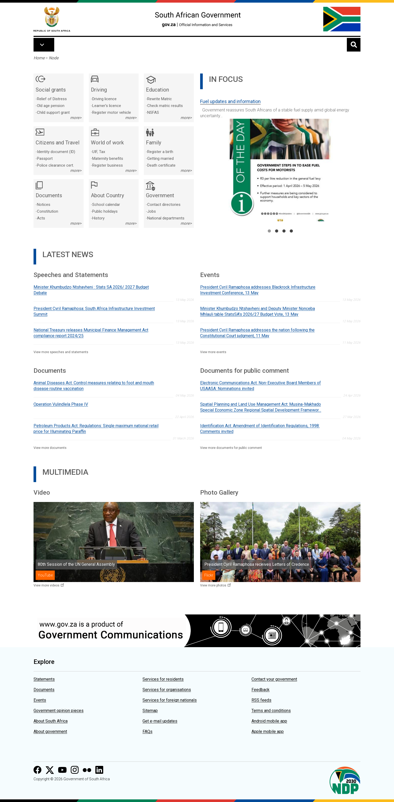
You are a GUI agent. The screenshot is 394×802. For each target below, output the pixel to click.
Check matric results (165, 105)
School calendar (106, 204)
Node (53, 57)
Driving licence (104, 99)
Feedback (260, 689)
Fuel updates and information (230, 101)
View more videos (46, 585)
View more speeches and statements (61, 352)
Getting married (160, 158)
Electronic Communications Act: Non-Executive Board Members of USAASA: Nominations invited (260, 385)
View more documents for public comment (231, 448)
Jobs (151, 211)
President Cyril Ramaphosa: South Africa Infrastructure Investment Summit (94, 311)
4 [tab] (291, 231)
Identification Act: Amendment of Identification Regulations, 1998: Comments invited (260, 428)
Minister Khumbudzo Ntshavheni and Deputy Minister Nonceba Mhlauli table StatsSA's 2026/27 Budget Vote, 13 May (257, 311)
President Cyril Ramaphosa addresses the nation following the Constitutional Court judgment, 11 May (257, 332)
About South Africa (51, 721)
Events (40, 700)
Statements (44, 679)
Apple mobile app (267, 731)
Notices (43, 204)
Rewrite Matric (159, 99)
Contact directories (163, 204)
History (98, 218)
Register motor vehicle (111, 112)
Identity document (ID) (56, 151)
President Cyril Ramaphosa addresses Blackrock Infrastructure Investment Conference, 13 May (257, 290)
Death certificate (161, 165)
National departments (165, 218)
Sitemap (150, 710)
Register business (107, 165)
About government (50, 731)
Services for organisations (167, 689)
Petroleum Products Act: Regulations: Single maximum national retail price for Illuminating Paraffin (96, 428)
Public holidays (105, 211)
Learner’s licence (106, 105)
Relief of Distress (52, 99)
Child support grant (53, 112)
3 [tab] (284, 231)
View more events (213, 352)
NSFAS (153, 112)
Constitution (47, 211)
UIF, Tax (98, 151)
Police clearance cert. (55, 165)
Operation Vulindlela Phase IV (61, 404)
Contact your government (274, 679)
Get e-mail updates (160, 721)
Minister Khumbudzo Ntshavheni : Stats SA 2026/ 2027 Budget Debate (91, 290)
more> (75, 117)
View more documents (50, 448)
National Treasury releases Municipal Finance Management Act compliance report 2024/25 (91, 332)
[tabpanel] (280, 158)
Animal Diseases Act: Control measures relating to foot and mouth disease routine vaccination (94, 385)
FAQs (147, 731)
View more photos (213, 585)
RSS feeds (261, 700)
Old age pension (50, 105)
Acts (41, 218)
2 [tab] (276, 231)
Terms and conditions (271, 710)
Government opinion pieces (59, 710)
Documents (44, 689)
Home (39, 57)
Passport (45, 158)
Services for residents (163, 679)
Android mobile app (269, 721)
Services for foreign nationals (170, 700)
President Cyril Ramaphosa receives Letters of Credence (256, 564)
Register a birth (160, 151)
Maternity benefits (107, 158)
